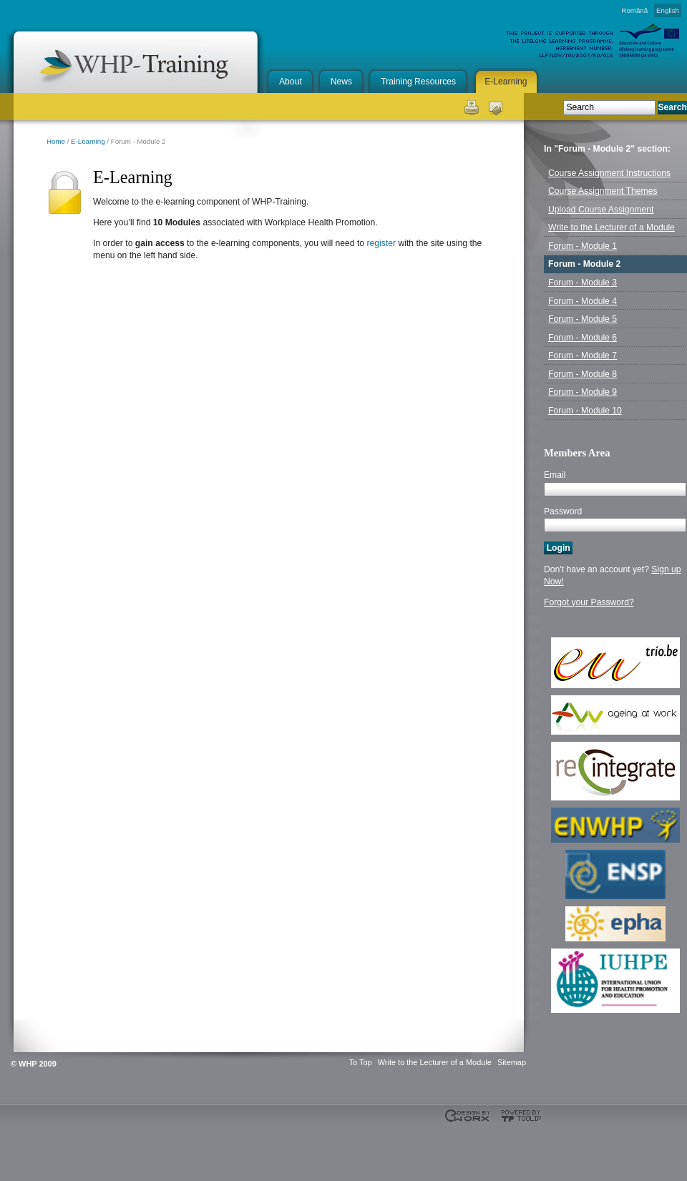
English (667, 10)
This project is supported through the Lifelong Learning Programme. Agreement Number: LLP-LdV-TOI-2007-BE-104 (36, 1145)
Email (554, 475)
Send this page (496, 106)
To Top (360, 1062)
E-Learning (505, 82)
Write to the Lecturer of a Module (435, 1062)
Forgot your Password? (589, 602)
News (341, 82)
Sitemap (511, 1062)
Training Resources (418, 82)
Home (56, 141)
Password (563, 511)
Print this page (470, 106)
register (381, 243)
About (290, 82)
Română (634, 10)
